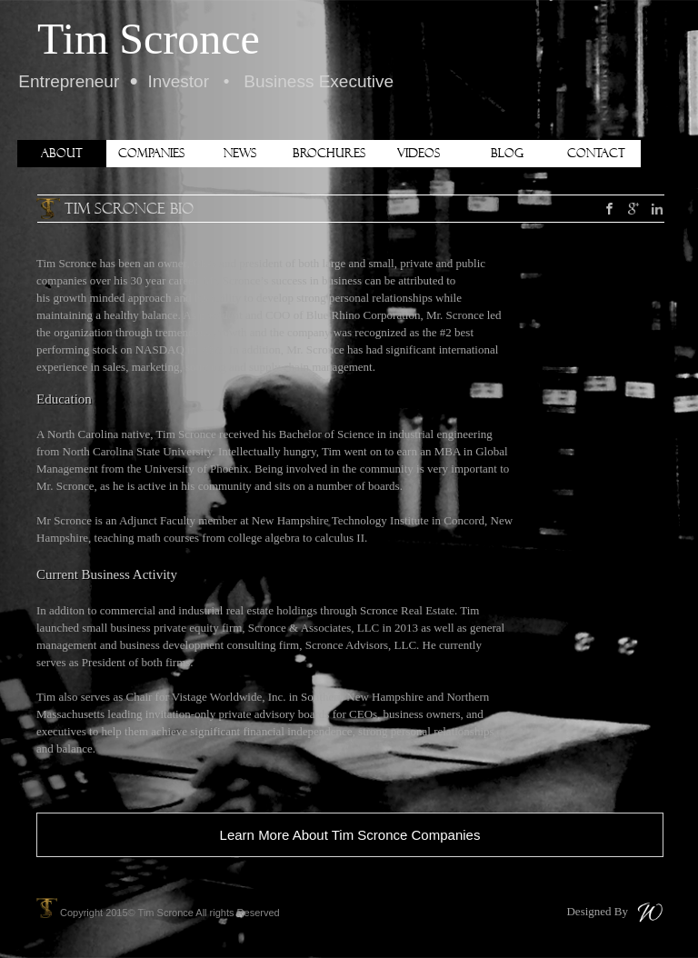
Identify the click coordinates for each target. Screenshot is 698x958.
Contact (596, 153)
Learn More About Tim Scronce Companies (350, 835)
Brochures (329, 153)
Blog (507, 153)
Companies (151, 153)
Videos (418, 153)
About (62, 153)
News (240, 153)
